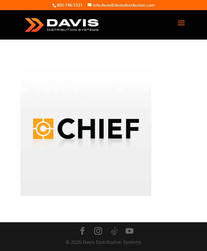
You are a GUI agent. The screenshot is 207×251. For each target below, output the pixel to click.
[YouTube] (129, 231)
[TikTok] (114, 231)
